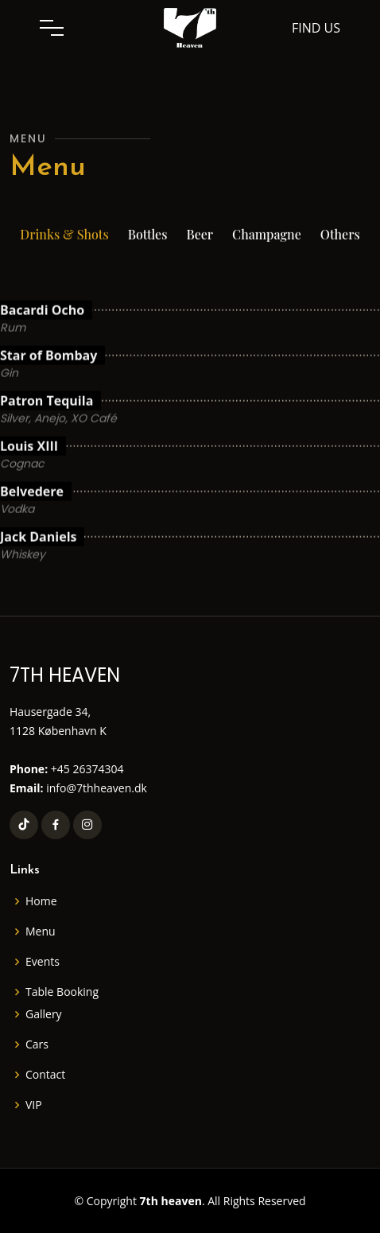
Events (42, 961)
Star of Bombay (48, 387)
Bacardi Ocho (42, 342)
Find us (316, 28)
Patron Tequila (46, 432)
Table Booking (62, 992)
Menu (40, 931)
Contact (45, 1074)
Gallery (43, 1014)
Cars (36, 1044)
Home (41, 901)
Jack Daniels (38, 569)
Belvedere (32, 523)
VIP (33, 1104)
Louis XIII (29, 478)
